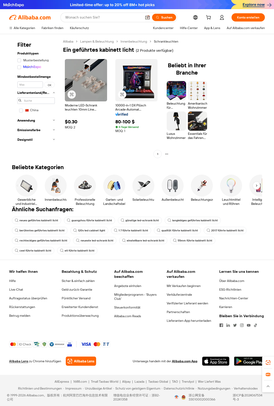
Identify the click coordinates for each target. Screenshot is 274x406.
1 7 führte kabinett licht (131, 230)
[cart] (209, 18)
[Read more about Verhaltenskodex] (245, 388)
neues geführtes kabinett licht (36, 220)
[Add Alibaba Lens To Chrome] (81, 361)
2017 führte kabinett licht (225, 230)
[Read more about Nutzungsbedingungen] (213, 388)
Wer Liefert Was (209, 381)
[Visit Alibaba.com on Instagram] (242, 325)
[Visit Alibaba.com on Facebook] (221, 325)
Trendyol (188, 381)
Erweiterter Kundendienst (80, 307)
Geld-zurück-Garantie (77, 289)
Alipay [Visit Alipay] (126, 381)
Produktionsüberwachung (80, 315)
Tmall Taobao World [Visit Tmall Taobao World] (104, 381)
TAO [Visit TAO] (175, 381)
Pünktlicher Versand (76, 298)
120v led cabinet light (89, 230)
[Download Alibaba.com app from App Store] (215, 361)
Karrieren (225, 307)
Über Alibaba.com (231, 281)
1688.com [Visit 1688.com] (80, 381)
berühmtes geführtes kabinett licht (40, 230)
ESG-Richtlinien (230, 289)
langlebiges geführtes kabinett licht (193, 220)
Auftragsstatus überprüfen (28, 298)
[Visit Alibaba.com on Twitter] (235, 325)
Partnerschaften (178, 312)
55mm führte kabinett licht (192, 240)
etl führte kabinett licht (77, 250)
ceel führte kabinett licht (33, 250)
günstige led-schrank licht (140, 220)
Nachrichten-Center (233, 298)
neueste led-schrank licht (94, 240)
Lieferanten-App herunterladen (189, 320)
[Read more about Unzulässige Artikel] (97, 388)
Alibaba (68, 41)
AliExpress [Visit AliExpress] (62, 381)
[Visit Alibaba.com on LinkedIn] (228, 325)
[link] (268, 362)
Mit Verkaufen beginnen (184, 286)
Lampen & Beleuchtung (97, 41)
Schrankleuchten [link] (166, 41)
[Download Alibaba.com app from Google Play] (249, 361)
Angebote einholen (127, 286)
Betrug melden (19, 315)
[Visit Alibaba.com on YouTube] (249, 325)
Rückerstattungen (22, 307)
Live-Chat (16, 289)
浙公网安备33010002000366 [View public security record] (202, 397)
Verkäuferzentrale (179, 294)
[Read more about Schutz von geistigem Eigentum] (136, 388)
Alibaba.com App (185, 361)
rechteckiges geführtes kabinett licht (41, 240)
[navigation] (35, 98)
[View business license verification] (176, 397)
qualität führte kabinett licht (177, 230)
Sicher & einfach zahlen (78, 281)
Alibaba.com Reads (127, 316)
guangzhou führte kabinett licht (89, 220)
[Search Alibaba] (103, 17)
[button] (147, 17)
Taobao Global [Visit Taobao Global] (158, 381)
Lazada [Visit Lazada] (139, 381)
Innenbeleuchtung (134, 41)
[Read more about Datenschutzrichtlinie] (178, 388)
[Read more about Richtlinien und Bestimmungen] (39, 388)
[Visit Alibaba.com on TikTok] (255, 325)
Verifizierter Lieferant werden (187, 303)
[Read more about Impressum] (72, 388)
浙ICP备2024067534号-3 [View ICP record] (247, 397)
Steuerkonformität (127, 307)
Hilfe (12, 281)
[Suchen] (164, 17)
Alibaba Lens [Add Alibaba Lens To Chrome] (18, 361)
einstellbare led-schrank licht (143, 240)
